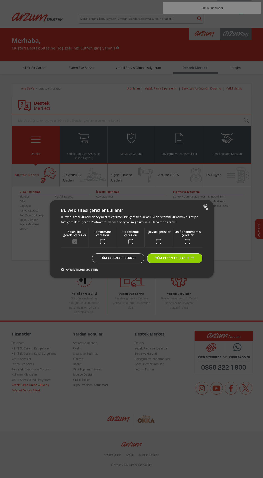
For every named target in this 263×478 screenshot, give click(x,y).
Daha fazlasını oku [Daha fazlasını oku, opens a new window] (164, 222)
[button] (79, 269)
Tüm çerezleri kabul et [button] (174, 258)
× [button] (206, 209)
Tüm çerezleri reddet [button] (118, 258)
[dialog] (132, 239)
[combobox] (205, 206)
